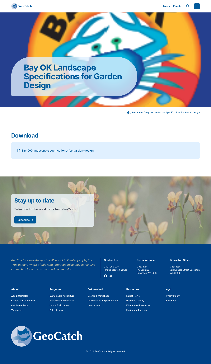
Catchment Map (19, 305)
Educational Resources (138, 305)
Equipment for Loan (136, 310)
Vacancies (16, 310)
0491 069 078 (111, 266)
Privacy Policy (172, 295)
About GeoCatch (19, 295)
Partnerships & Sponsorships (103, 300)
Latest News (133, 295)
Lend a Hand (94, 305)
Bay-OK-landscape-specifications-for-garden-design (57, 150)
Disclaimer (170, 300)
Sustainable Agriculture (62, 295)
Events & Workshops (98, 295)
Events (177, 6)
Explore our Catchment (23, 300)
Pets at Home (57, 310)
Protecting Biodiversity (62, 300)
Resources (137, 112)
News (166, 6)
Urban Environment (59, 305)
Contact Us (111, 260)
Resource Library (135, 300)
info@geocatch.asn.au (115, 269)
